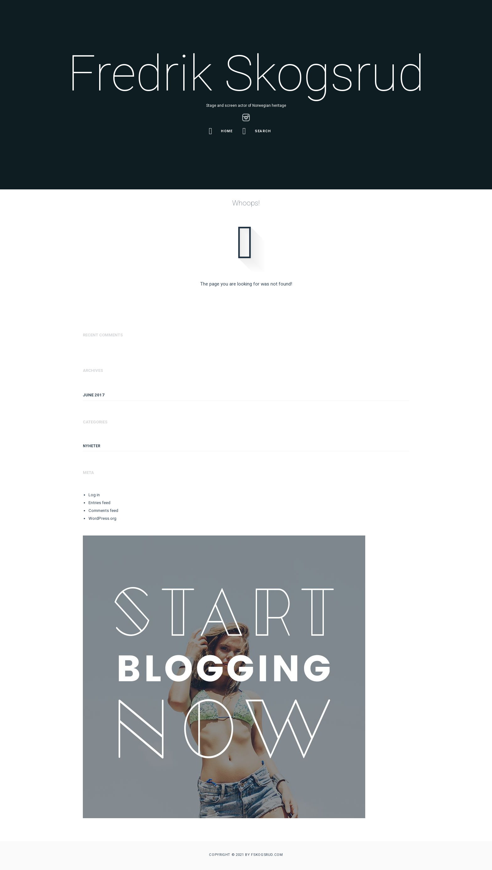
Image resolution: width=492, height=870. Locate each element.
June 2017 (93, 395)
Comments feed (103, 510)
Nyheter (91, 446)
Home (222, 131)
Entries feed (99, 502)
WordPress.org (102, 518)
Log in (94, 494)
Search (257, 131)
